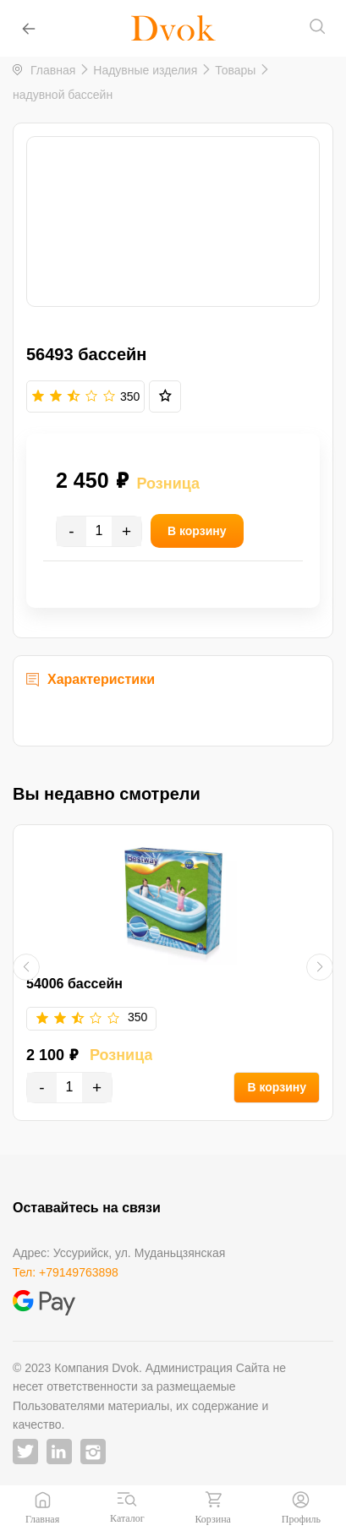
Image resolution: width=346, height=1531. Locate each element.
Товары (235, 70)
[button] (26, 967)
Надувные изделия (145, 70)
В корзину (276, 1087)
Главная (52, 70)
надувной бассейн (63, 94)
